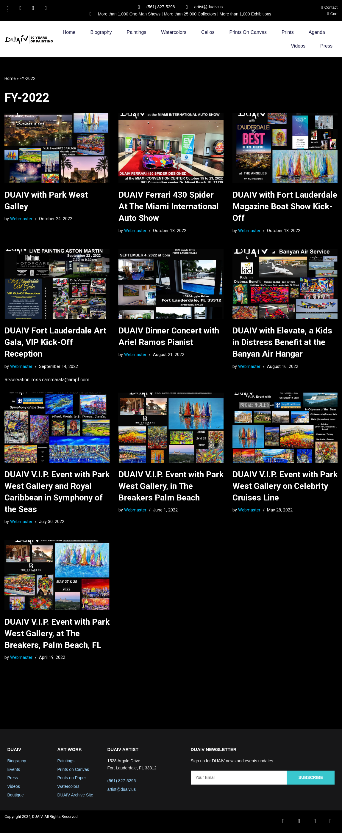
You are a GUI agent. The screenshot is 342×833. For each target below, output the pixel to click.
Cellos (207, 32)
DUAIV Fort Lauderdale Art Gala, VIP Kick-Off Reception (55, 342)
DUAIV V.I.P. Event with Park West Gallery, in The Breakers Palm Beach (171, 486)
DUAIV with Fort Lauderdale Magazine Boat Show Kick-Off (284, 206)
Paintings (136, 32)
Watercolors (173, 32)
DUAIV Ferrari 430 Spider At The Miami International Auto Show (168, 206)
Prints (288, 32)
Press (326, 46)
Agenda (317, 32)
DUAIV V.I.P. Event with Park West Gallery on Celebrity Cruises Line (285, 486)
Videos (298, 46)
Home (69, 32)
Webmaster (21, 218)
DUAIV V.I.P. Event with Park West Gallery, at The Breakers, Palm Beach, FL (57, 634)
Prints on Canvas (248, 32)
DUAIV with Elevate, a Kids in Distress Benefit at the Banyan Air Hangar (282, 342)
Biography (101, 32)
